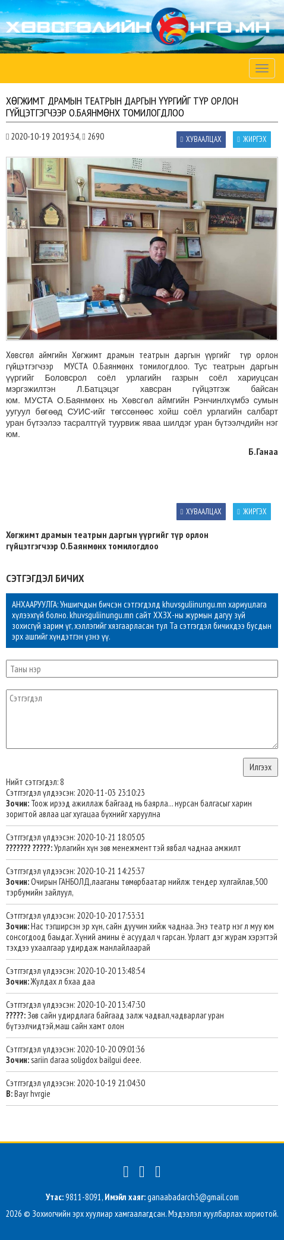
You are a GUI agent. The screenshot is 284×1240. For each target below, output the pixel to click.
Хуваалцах (201, 139)
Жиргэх (252, 139)
